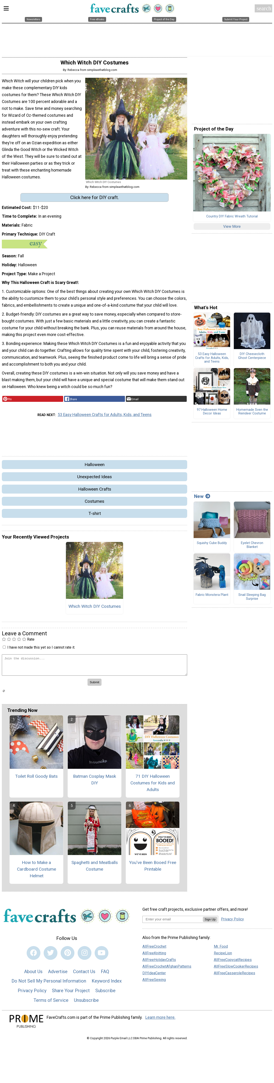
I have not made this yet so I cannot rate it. (41, 649)
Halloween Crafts (94, 490)
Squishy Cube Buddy (212, 545)
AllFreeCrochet (154, 948)
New (202, 498)
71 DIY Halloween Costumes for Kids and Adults (152, 784)
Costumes (94, 503)
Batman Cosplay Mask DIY (94, 781)
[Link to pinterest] (67, 955)
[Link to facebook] (33, 955)
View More (232, 228)
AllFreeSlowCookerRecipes (236, 968)
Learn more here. (160, 1019)
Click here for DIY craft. (94, 199)
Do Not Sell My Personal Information (48, 983)
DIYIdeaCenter (154, 975)
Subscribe (105, 992)
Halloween (95, 466)
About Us (33, 973)
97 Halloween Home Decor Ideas (212, 413)
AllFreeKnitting (154, 955)
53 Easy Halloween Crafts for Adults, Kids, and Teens (105, 416)
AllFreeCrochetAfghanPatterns (166, 968)
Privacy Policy (32, 992)
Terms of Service (51, 1002)
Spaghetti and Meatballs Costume (94, 868)
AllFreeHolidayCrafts (159, 961)
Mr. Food (221, 948)
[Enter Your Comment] (94, 666)
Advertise (58, 973)
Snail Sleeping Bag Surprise (252, 599)
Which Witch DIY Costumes (94, 608)
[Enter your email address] (172, 920)
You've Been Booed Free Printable (152, 868)
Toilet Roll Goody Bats (36, 778)
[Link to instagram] (84, 955)
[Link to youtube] (101, 955)
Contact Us (84, 973)
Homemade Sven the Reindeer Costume (252, 413)
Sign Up (210, 921)
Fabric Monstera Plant (212, 597)
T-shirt (94, 515)
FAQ (105, 973)
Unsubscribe (86, 1002)
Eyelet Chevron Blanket (252, 547)
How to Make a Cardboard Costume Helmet (36, 871)
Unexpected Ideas (94, 478)
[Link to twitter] (50, 955)
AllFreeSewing (154, 981)
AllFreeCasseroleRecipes (234, 975)
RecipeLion (223, 955)
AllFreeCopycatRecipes (233, 961)
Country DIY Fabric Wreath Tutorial (232, 218)
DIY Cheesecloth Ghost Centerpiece (252, 358)
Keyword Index (107, 983)
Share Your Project (71, 992)
